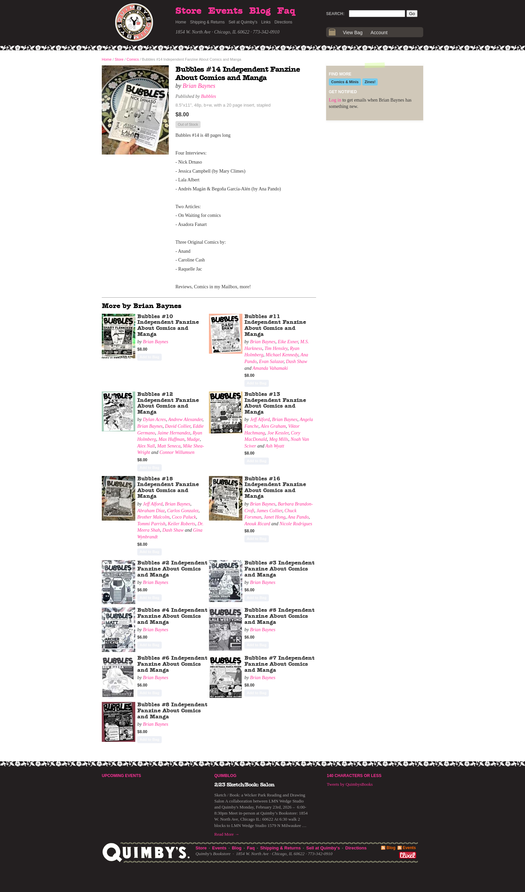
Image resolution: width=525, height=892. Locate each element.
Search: (335, 13)
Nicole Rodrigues (296, 523)
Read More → (226, 834)
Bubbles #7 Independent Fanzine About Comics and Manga (279, 663)
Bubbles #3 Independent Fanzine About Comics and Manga (279, 568)
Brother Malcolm (153, 517)
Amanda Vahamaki (270, 368)
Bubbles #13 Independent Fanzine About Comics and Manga (275, 403)
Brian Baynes (199, 85)
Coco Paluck (184, 517)
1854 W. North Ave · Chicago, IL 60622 (212, 32)
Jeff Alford (260, 419)
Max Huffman (171, 439)
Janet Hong (275, 517)
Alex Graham (273, 426)
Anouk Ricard (257, 523)
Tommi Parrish (151, 523)
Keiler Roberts (181, 523)
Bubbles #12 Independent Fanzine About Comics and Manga (168, 403)
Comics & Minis (345, 82)
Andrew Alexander (185, 419)
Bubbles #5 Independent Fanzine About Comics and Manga (279, 616)
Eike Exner (288, 341)
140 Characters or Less (354, 775)
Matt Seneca (169, 446)
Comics (133, 59)
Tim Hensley (276, 348)
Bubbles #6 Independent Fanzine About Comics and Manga (172, 663)
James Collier (269, 510)
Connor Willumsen (177, 452)
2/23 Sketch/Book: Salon (244, 784)
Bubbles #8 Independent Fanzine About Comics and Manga (172, 710)
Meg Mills (278, 439)
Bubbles (208, 96)
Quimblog (225, 775)
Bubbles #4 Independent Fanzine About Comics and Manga (172, 616)
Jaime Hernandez (173, 432)
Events (225, 11)
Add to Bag (149, 357)
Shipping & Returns (207, 22)
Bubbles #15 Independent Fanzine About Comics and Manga (168, 487)
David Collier (178, 426)
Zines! (370, 82)
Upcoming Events (121, 775)
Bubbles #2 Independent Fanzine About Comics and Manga (172, 568)
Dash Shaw (296, 361)
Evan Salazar (271, 361)
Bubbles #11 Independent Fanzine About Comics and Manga (275, 325)
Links (266, 22)
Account (379, 32)
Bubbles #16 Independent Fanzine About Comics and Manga (275, 487)
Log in (335, 100)
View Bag (353, 32)
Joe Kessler (277, 432)
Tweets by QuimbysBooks (350, 784)
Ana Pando (298, 517)
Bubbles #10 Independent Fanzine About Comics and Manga (168, 325)
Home (180, 22)
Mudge (193, 439)
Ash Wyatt (275, 446)
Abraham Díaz (151, 510)
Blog (260, 11)
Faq (286, 11)
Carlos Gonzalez (183, 510)
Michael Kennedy (282, 354)
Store (188, 11)
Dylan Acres (154, 419)
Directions (283, 22)
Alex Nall (146, 446)
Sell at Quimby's (242, 22)
